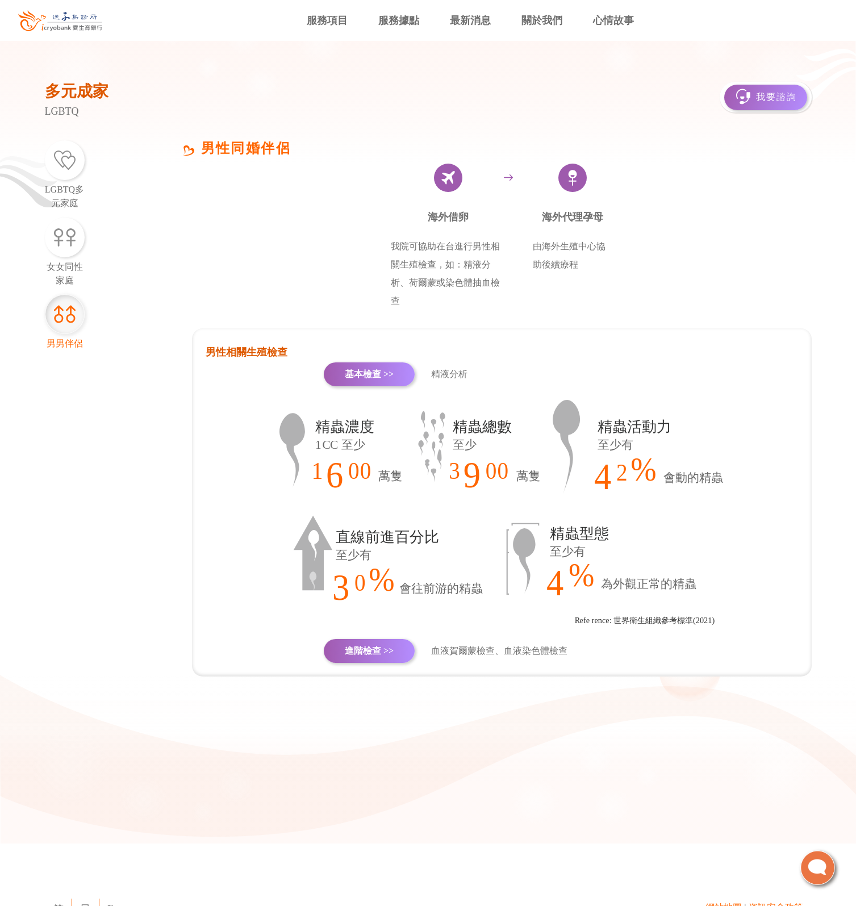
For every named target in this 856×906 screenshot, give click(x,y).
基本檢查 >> (369, 374)
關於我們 (541, 20)
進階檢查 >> (369, 651)
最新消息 (470, 20)
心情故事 (613, 20)
